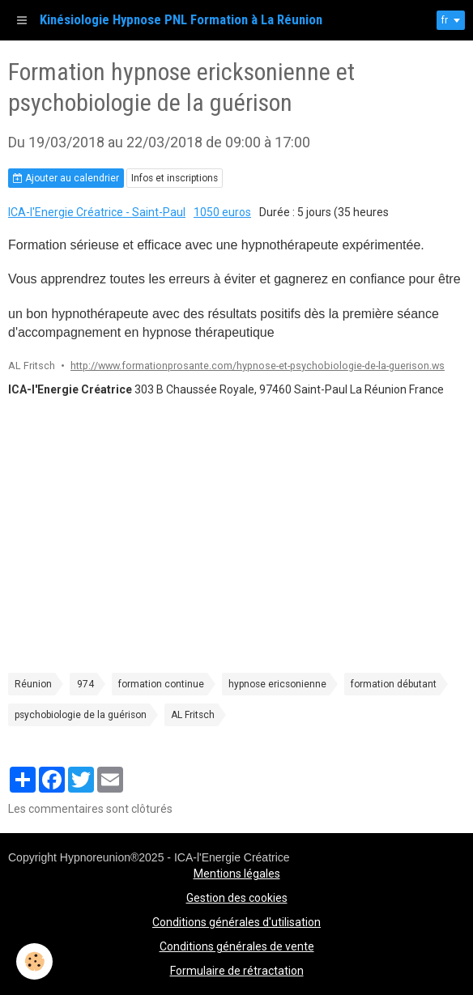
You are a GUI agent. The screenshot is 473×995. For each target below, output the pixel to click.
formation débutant (394, 684)
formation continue (161, 684)
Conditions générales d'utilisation (236, 922)
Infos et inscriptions (174, 178)
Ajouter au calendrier (66, 178)
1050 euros (222, 212)
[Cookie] (34, 961)
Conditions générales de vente (237, 946)
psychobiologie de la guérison (81, 715)
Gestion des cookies (237, 897)
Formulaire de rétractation (237, 970)
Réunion (33, 684)
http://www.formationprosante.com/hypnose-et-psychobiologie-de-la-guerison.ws (257, 365)
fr (444, 20)
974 (85, 684)
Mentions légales (237, 873)
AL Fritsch (193, 715)
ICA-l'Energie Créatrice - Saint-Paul (96, 212)
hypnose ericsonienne (277, 684)
